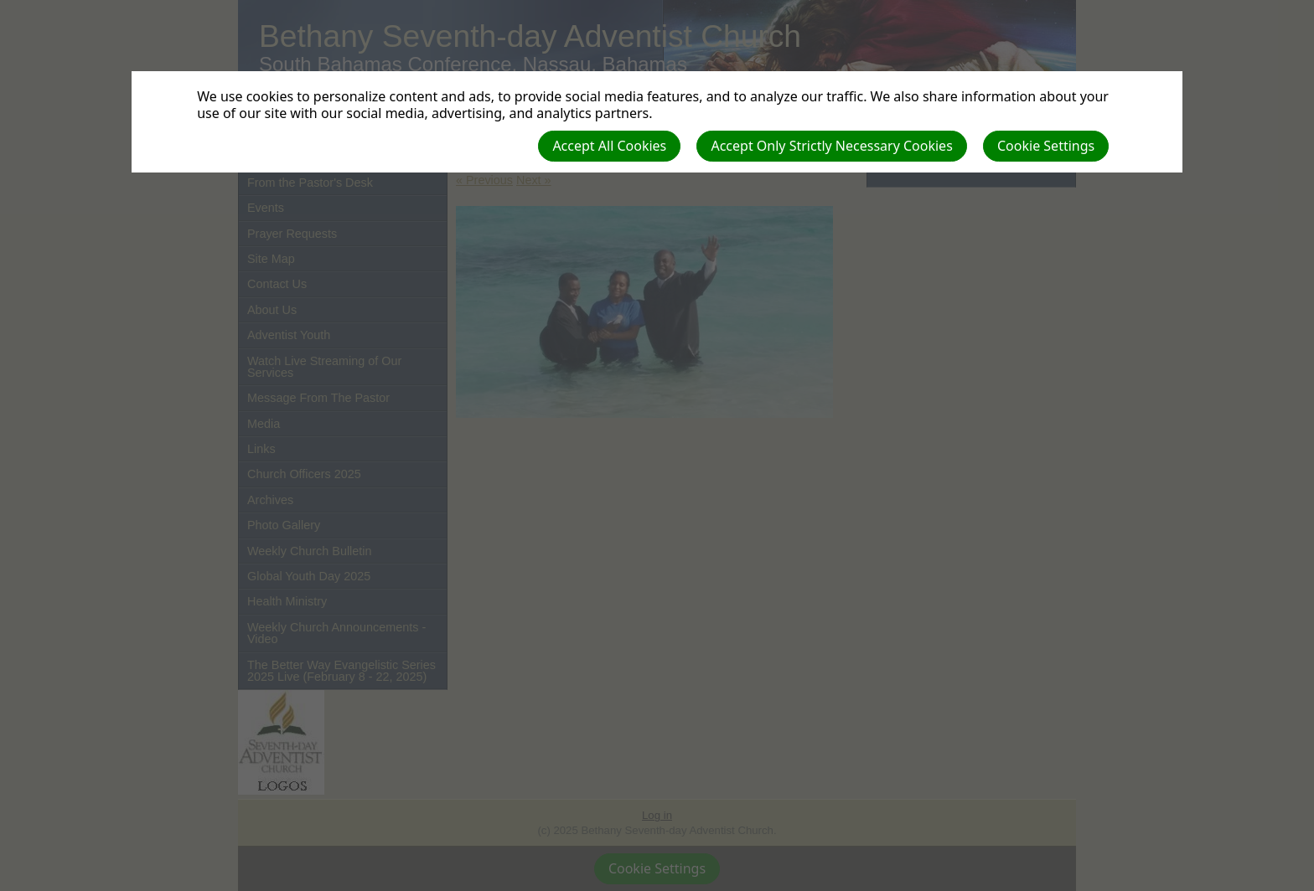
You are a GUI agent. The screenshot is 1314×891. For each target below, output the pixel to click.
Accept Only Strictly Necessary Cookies (831, 145)
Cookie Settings (1045, 145)
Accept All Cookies (609, 145)
